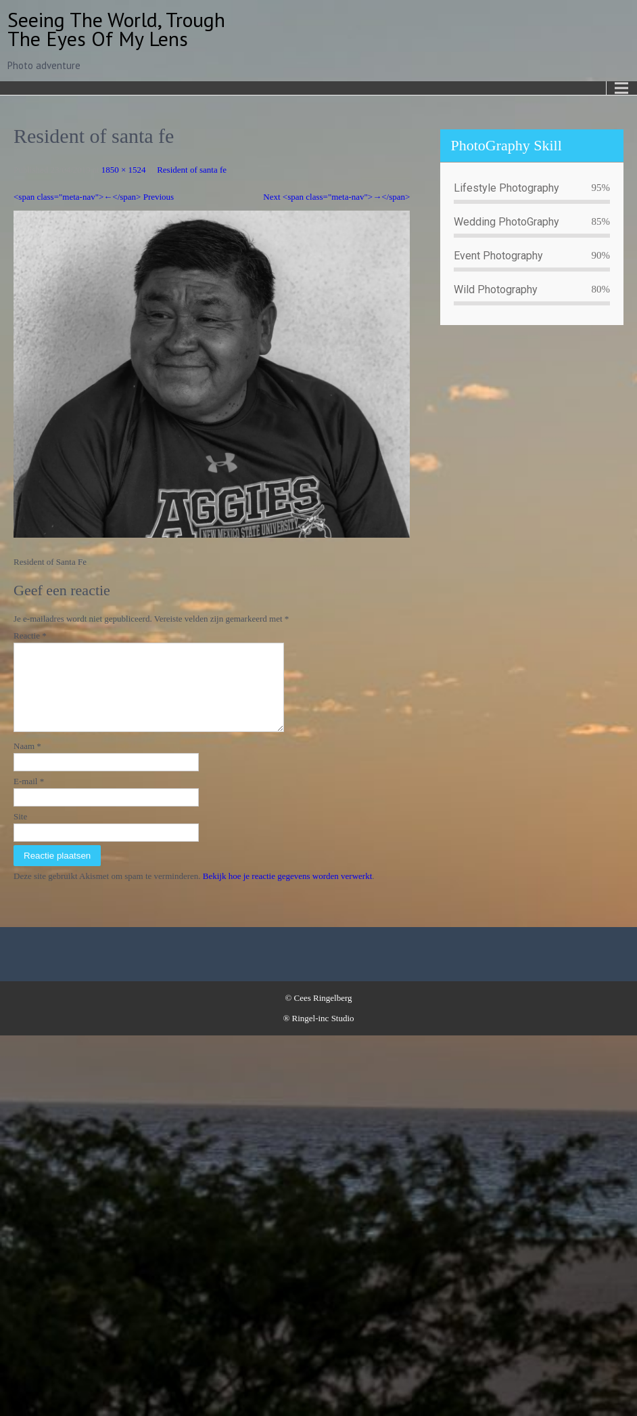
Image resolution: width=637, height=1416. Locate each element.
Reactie (30, 635)
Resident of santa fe (192, 170)
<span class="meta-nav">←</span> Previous (94, 197)
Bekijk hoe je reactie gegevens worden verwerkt (288, 892)
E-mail (29, 797)
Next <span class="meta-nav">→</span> (336, 197)
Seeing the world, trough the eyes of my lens (116, 28)
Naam (27, 762)
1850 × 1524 (123, 170)
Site (20, 833)
